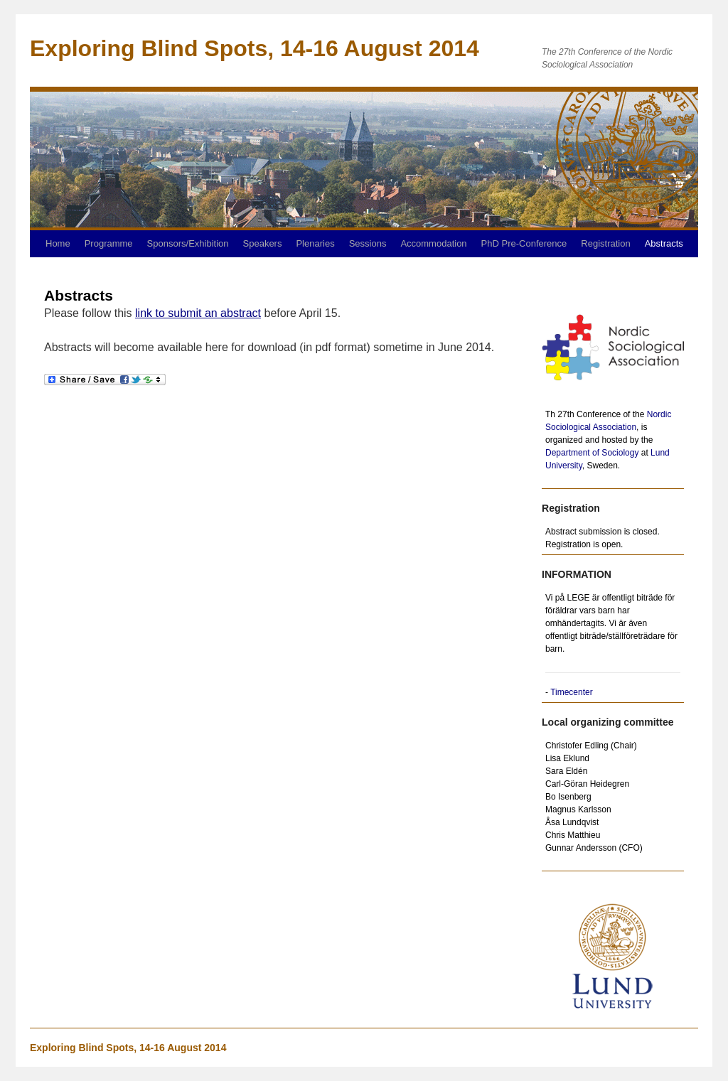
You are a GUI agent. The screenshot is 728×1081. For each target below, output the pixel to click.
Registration (605, 243)
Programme (109, 243)
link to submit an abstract (198, 313)
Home (58, 243)
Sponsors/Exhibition (188, 243)
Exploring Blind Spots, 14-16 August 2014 (128, 1047)
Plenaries (315, 243)
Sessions (368, 243)
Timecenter (571, 692)
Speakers (262, 243)
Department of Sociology (591, 453)
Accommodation (433, 243)
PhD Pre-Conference (524, 243)
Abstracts (664, 243)
